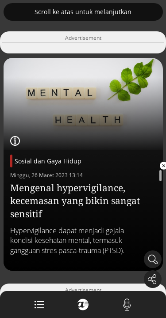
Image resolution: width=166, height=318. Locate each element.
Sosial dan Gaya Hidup (48, 161)
